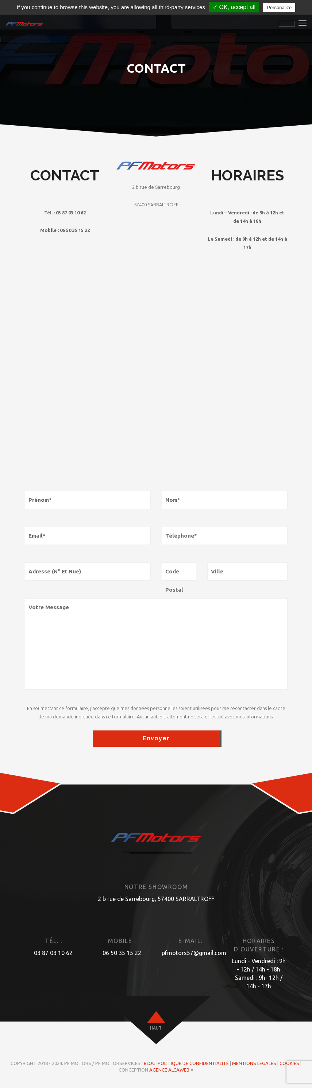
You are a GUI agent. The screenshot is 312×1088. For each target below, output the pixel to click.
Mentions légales (254, 1063)
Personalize (279, 7)
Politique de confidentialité (193, 1063)
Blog (149, 1063)
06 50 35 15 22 (122, 953)
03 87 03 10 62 (53, 953)
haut (156, 1028)
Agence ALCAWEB (169, 1069)
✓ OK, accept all (234, 7)
